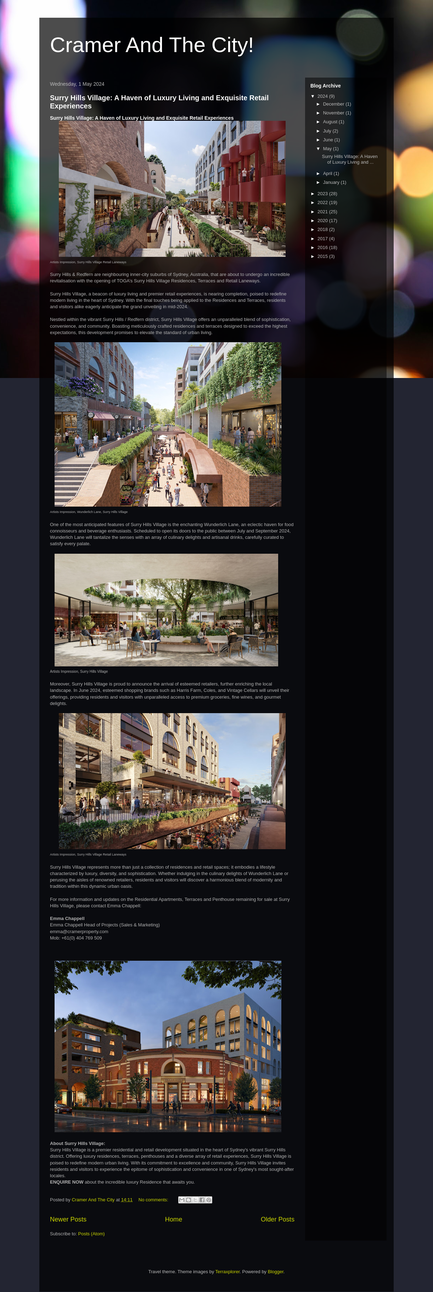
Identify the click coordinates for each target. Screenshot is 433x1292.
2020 (323, 220)
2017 (323, 238)
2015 (323, 256)
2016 (323, 247)
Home (173, 1219)
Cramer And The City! (152, 45)
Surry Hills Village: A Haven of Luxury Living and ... (349, 159)
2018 (323, 229)
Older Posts (277, 1219)
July (328, 131)
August (331, 121)
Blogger (275, 1271)
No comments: (154, 1199)
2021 (323, 211)
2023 (323, 193)
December (334, 104)
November (334, 112)
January (332, 182)
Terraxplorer (227, 1271)
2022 (323, 202)
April (328, 173)
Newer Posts (68, 1219)
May (328, 148)
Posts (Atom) (91, 1233)
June (328, 139)
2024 (323, 96)
